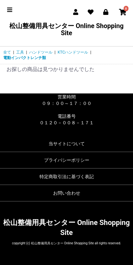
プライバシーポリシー (66, 160)
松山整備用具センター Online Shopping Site (66, 29)
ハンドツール (40, 52)
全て (7, 52)
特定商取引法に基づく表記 (66, 176)
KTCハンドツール (73, 52)
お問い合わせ (66, 193)
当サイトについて (67, 143)
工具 (20, 52)
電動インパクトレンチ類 (24, 58)
